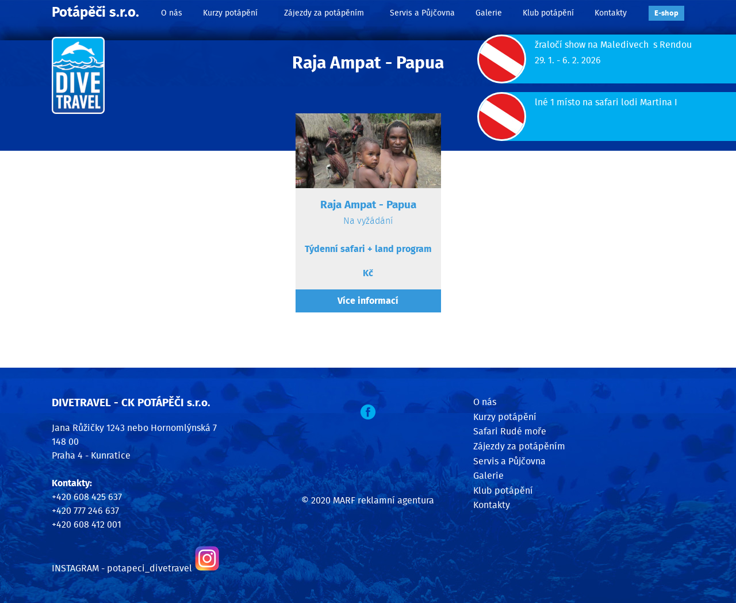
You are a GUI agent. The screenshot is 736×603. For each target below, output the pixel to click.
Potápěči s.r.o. (95, 13)
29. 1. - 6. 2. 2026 (568, 60)
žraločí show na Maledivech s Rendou (613, 44)
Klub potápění (548, 13)
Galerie (489, 13)
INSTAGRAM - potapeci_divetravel (122, 568)
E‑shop (666, 13)
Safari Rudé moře (509, 431)
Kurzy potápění (230, 13)
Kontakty (611, 13)
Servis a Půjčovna (422, 13)
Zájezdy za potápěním (324, 13)
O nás (171, 13)
